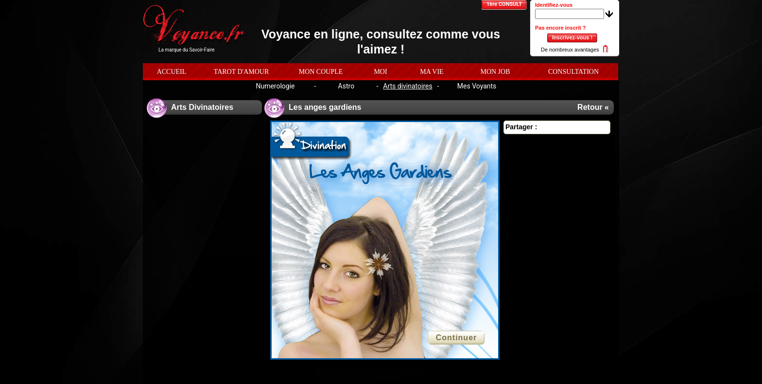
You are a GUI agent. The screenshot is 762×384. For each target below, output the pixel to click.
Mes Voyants (477, 86)
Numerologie (275, 86)
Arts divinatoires (407, 86)
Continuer (456, 337)
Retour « (593, 107)
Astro (346, 86)
